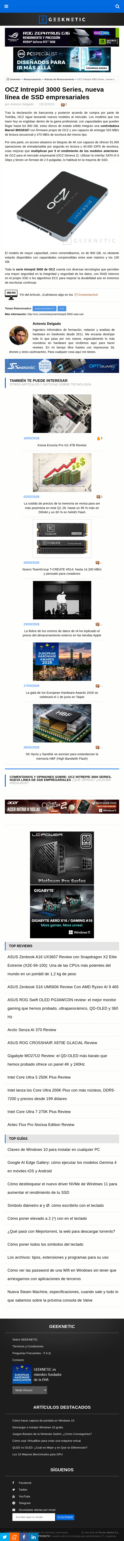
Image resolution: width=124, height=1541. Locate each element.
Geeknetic (15, 79)
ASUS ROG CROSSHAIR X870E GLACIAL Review (52, 1043)
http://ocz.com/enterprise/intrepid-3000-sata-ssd (55, 314)
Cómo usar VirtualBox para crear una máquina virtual (46, 1440)
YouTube (21, 1496)
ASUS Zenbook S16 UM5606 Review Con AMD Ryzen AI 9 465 (63, 987)
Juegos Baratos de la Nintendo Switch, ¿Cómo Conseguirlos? (52, 1434)
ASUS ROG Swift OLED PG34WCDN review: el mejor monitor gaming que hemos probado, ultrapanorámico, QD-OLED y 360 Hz (62, 1008)
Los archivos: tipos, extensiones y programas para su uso (57, 1257)
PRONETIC (44, 1536)
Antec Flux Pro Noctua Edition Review (40, 1125)
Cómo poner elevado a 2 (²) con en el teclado (47, 1218)
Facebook (22, 1482)
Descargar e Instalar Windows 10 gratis (37, 1427)
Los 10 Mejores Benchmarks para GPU (37, 1454)
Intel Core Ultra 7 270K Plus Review (39, 1112)
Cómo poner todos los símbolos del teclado (45, 1244)
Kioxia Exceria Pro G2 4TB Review (61, 445)
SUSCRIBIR (65, 1517)
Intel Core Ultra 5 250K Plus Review (39, 1077)
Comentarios (87, 294)
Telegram (21, 1503)
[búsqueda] (117, 6)
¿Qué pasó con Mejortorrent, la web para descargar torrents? (61, 1231)
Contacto (18, 1360)
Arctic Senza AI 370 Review (31, 1030)
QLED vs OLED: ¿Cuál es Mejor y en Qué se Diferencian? (49, 1447)
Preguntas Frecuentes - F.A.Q (31, 1353)
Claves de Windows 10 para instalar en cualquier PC (53, 1149)
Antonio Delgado (22, 104)
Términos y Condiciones (27, 1346)
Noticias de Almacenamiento (59, 79)
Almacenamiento (32, 79)
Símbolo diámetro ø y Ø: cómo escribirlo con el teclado (55, 1205)
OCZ (62, 308)
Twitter (19, 1489)
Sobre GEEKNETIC (24, 1339)
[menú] (6, 6)
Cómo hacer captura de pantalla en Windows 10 (43, 1420)
